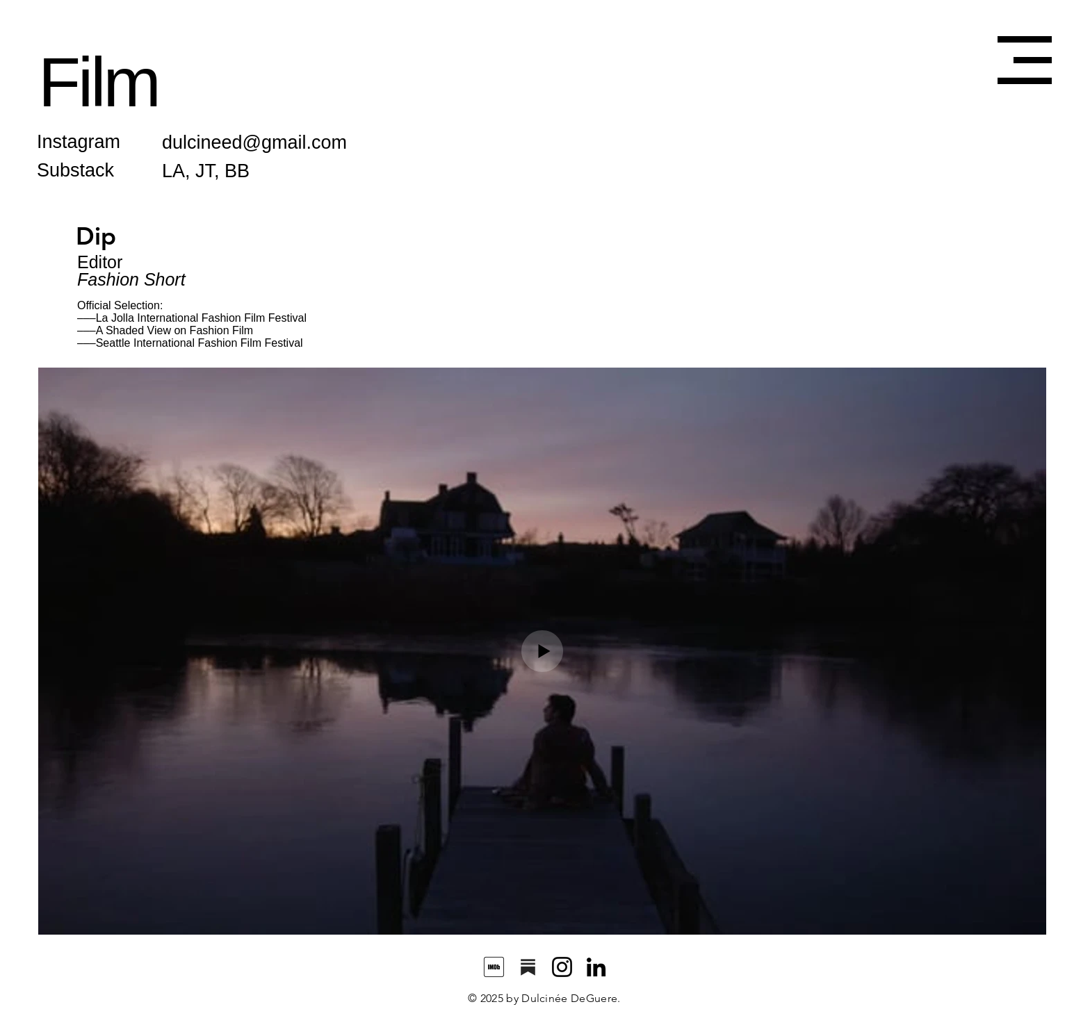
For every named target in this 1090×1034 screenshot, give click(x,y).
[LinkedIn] (596, 966)
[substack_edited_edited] (528, 966)
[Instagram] (562, 966)
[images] (493, 966)
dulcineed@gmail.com (254, 142)
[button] (1025, 60)
